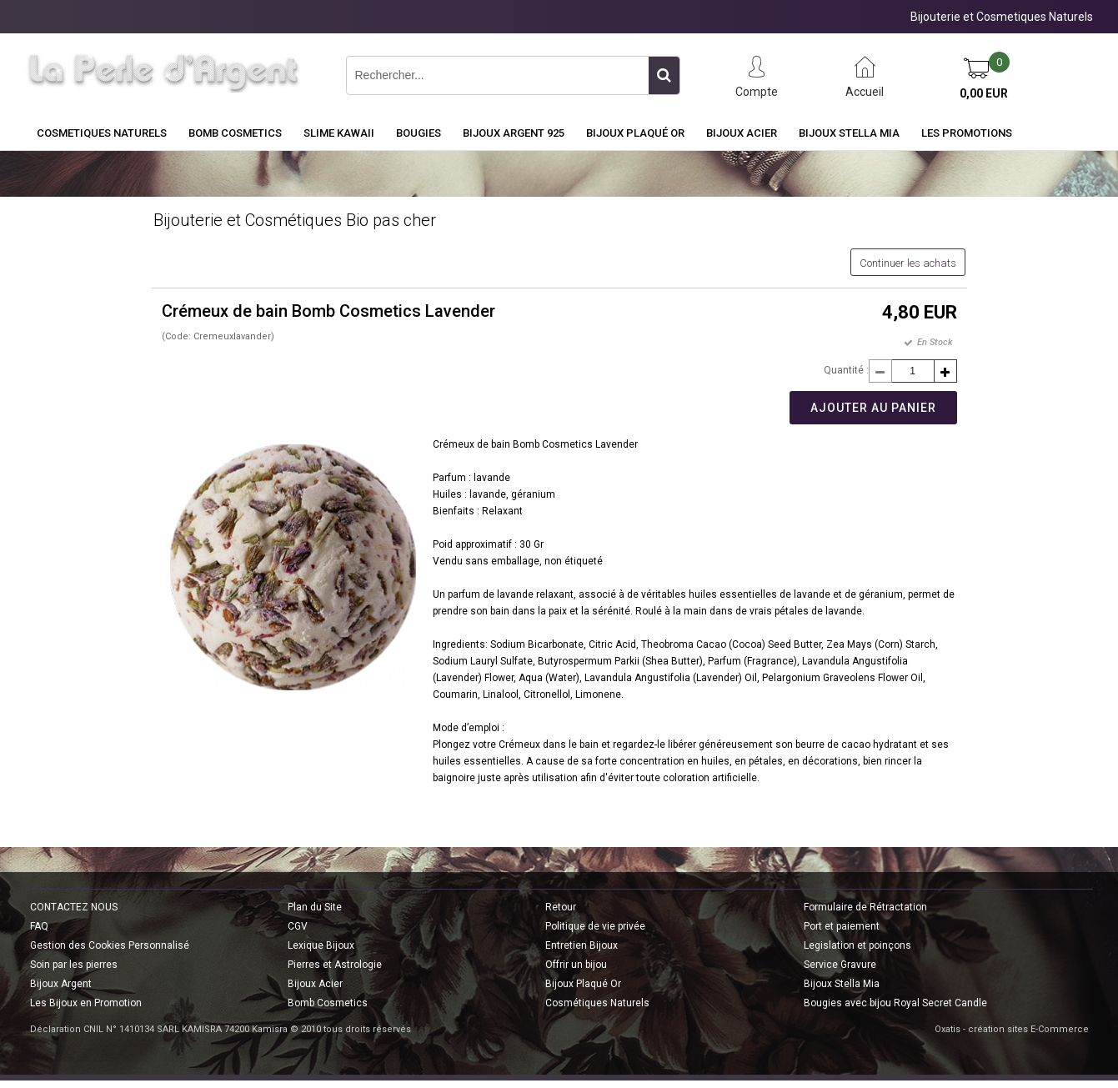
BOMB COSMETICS (235, 133)
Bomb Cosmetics (328, 1003)
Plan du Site (315, 907)
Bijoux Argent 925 (513, 133)
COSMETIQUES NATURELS (102, 133)
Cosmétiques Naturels (597, 1003)
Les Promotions (966, 133)
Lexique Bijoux (321, 945)
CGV (298, 926)
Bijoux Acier (741, 133)
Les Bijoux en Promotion (86, 1003)
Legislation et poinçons (857, 945)
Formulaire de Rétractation (865, 907)
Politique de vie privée (595, 926)
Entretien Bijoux (581, 945)
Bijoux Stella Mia (849, 133)
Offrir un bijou (576, 964)
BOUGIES (418, 133)
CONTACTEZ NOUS (74, 907)
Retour (560, 907)
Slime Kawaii (338, 133)
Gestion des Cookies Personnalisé (109, 945)
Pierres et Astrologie (335, 964)
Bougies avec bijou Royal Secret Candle (895, 1003)
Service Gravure (840, 964)
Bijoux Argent (61, 984)
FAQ (39, 926)
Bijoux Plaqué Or (635, 133)
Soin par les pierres (74, 964)
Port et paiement (842, 926)
